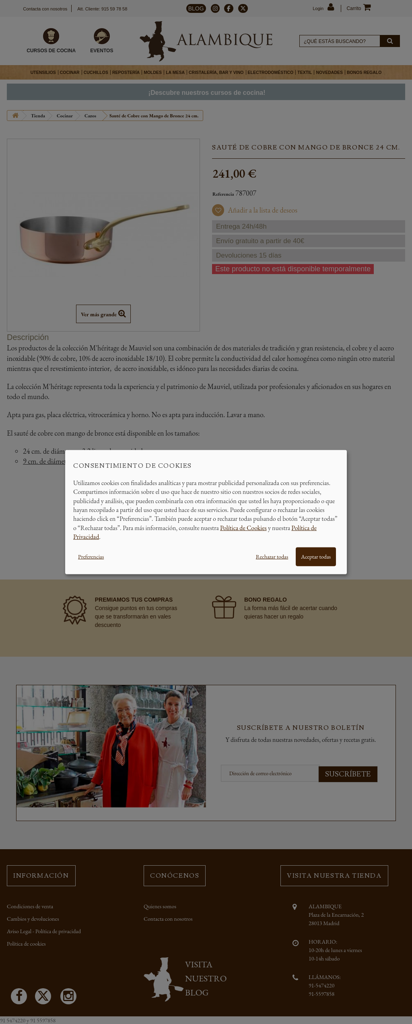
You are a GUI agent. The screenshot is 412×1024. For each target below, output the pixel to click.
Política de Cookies (243, 527)
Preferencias (91, 556)
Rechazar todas (272, 556)
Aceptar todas (316, 556)
